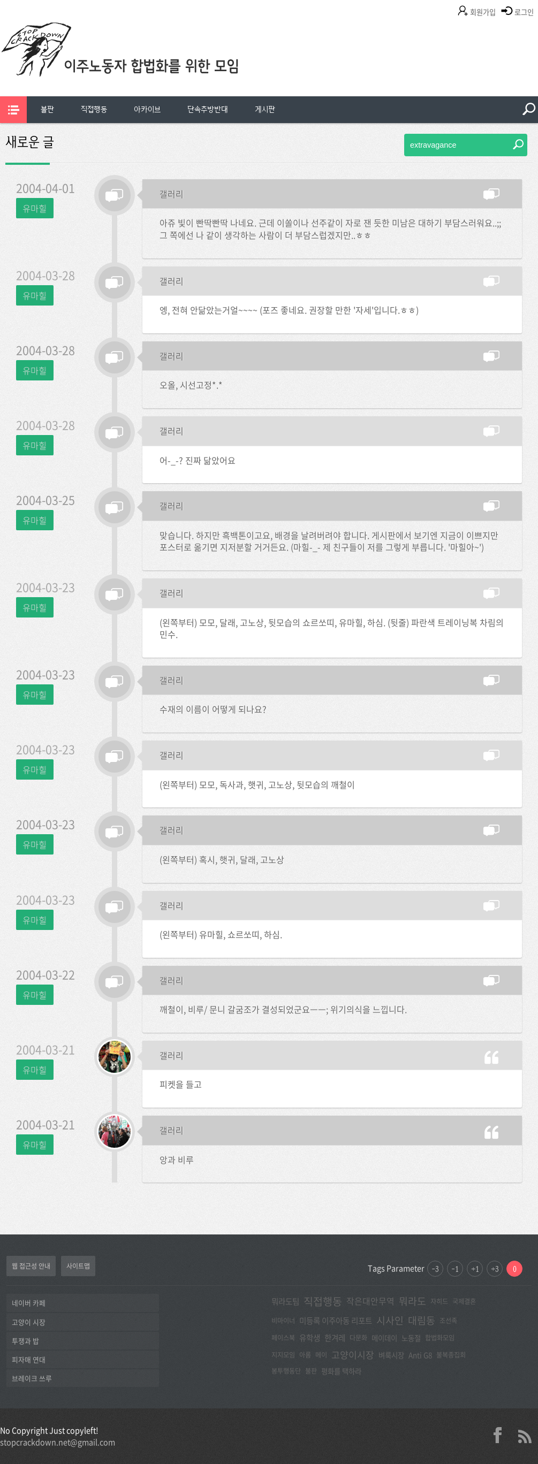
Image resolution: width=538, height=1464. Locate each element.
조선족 (448, 1320)
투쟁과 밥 (25, 1341)
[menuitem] (47, 109)
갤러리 (172, 193)
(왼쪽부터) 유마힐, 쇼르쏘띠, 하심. (221, 934)
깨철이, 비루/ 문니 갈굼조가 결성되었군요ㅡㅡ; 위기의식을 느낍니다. (283, 1009)
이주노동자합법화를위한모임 (142, 67)
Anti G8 (420, 1354)
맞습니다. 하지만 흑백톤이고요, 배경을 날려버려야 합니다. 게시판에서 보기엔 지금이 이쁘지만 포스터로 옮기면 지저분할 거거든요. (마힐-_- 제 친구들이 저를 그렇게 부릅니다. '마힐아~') (329, 541)
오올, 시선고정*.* (191, 384)
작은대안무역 (370, 1301)
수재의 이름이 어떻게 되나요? (213, 709)
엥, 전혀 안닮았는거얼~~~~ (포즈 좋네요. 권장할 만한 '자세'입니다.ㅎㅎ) (289, 309)
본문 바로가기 (0, 0)
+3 (495, 1269)
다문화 (358, 1338)
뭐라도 (412, 1301)
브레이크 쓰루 (32, 1378)
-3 (435, 1269)
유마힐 (34, 208)
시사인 (390, 1320)
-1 (455, 1269)
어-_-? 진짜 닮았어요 (198, 460)
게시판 (265, 109)
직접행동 (94, 109)
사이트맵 (78, 1266)
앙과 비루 (177, 1159)
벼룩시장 (391, 1354)
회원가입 (483, 12)
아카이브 (147, 109)
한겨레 (334, 1338)
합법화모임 (439, 1338)
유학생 (309, 1338)
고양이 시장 (29, 1322)
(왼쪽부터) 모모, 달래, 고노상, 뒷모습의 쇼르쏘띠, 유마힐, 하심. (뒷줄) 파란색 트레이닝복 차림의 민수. (332, 628)
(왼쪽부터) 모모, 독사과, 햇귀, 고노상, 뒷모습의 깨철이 (257, 784)
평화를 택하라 (341, 1371)
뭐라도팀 (285, 1301)
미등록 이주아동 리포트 (335, 1320)
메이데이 (384, 1337)
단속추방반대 (207, 109)
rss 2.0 (525, 1435)
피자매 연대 (29, 1359)
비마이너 (283, 1320)
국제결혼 (464, 1301)
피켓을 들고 (181, 1084)
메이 (321, 1355)
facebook (502, 1435)
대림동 (421, 1320)
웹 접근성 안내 (31, 1266)
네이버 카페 (29, 1303)
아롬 (305, 1355)
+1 (475, 1269)
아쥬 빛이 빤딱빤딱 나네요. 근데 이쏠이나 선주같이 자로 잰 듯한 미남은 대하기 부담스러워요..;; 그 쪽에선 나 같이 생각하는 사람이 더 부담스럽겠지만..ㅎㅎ (330, 228)
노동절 (411, 1337)
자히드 (439, 1301)
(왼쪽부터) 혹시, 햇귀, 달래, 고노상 (222, 859)
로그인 (524, 12)
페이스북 (283, 1338)
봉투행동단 (286, 1371)
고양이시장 (352, 1354)
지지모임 (283, 1355)
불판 (47, 109)
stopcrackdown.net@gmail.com (57, 1442)
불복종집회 (451, 1355)
